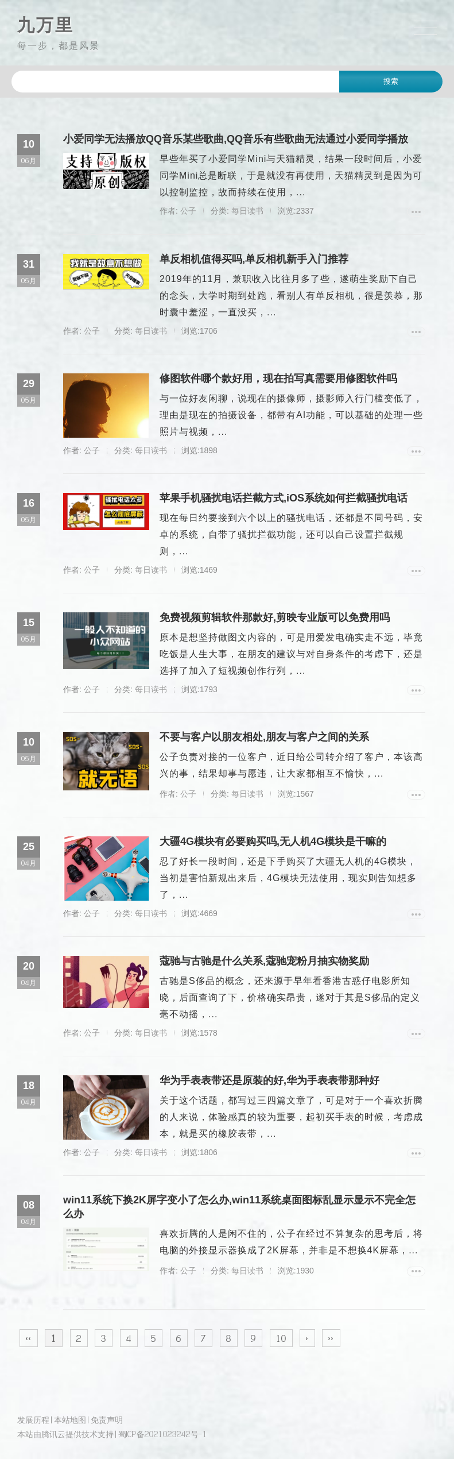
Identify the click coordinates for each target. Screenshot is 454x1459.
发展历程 (33, 1420)
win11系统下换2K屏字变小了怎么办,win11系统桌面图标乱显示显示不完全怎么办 (239, 1206)
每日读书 (247, 210)
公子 (188, 210)
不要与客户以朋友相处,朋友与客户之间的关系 (264, 737)
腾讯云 (53, 1434)
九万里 (45, 25)
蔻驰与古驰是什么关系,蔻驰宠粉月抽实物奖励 (264, 961)
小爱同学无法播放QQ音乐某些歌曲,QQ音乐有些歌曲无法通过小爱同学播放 (235, 139)
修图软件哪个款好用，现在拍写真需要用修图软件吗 (278, 378)
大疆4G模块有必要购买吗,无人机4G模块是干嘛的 (273, 841)
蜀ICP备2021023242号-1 (162, 1434)
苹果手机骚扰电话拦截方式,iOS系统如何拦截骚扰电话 (284, 498)
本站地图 (70, 1420)
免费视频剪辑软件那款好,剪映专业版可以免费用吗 (275, 617)
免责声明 (107, 1420)
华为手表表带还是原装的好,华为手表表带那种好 (269, 1080)
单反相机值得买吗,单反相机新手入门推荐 (254, 259)
